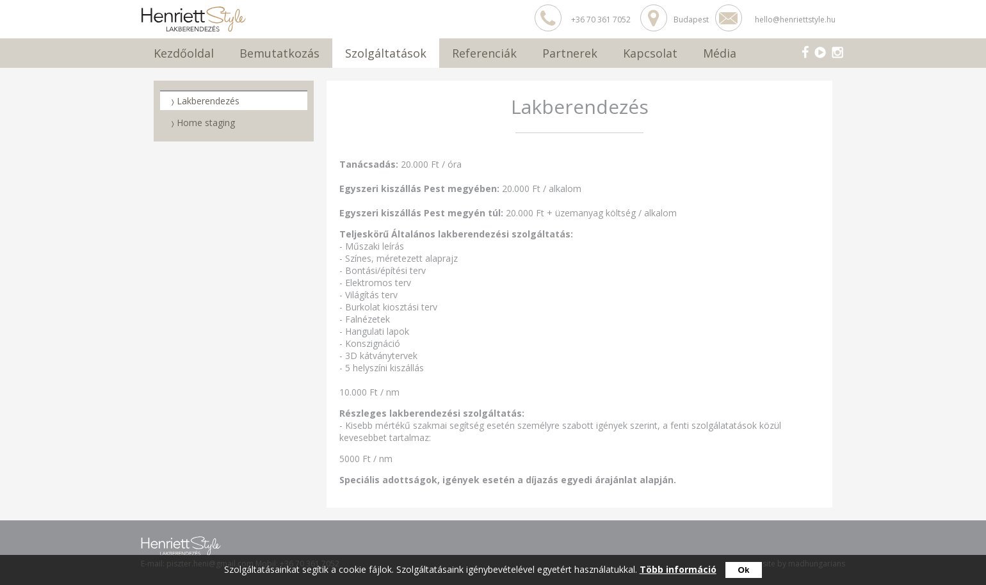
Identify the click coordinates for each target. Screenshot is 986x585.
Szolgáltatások (385, 53)
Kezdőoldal (184, 53)
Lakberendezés (208, 101)
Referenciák (484, 53)
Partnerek (569, 53)
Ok (744, 570)
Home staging (206, 122)
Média (719, 53)
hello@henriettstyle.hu (795, 19)
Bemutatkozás (279, 53)
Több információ (678, 569)
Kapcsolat (650, 53)
